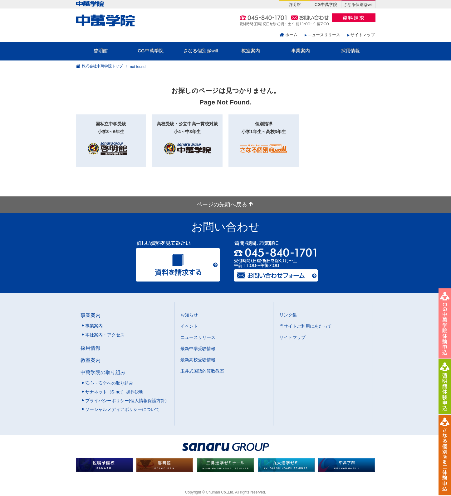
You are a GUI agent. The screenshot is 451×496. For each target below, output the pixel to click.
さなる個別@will (200, 50)
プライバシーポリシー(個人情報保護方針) (126, 400)
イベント (189, 326)
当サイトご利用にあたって (305, 326)
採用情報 (350, 50)
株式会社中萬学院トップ (102, 66)
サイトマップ (363, 34)
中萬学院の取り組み (103, 372)
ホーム (291, 34)
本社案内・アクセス (105, 334)
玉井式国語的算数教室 (202, 370)
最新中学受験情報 (197, 348)
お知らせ (189, 314)
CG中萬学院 (151, 50)
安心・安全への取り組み (109, 383)
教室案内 (250, 50)
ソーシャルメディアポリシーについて (122, 409)
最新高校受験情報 (197, 359)
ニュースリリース (324, 34)
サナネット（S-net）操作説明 (114, 391)
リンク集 (288, 314)
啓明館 (101, 50)
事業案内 (300, 50)
